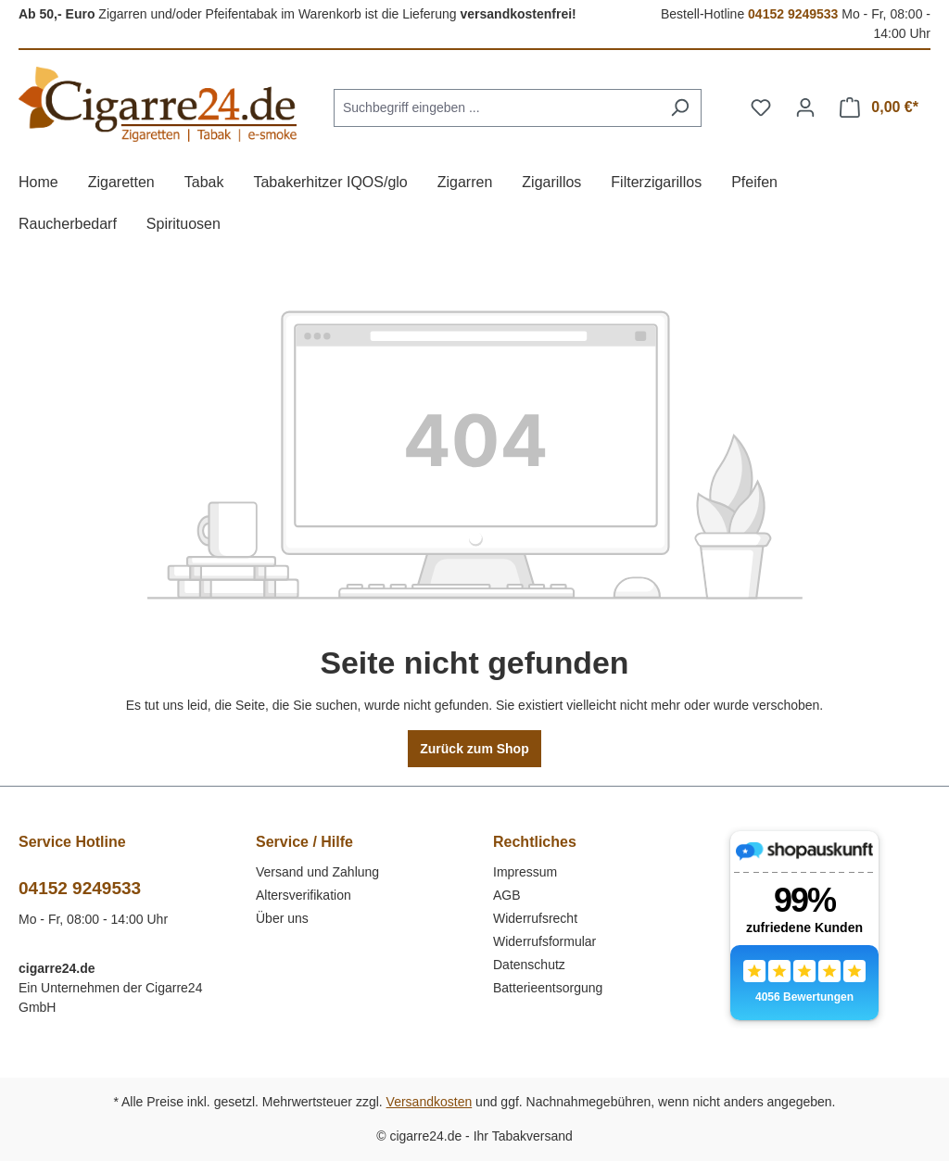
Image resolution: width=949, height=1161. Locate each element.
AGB (507, 895)
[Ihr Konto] (805, 107)
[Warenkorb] (879, 107)
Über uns (282, 918)
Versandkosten (429, 1101)
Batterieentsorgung (547, 987)
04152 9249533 (793, 13)
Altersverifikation (303, 895)
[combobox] (496, 108)
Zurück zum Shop (474, 748)
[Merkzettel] (761, 107)
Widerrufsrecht (535, 918)
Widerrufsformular (544, 941)
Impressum (525, 871)
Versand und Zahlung (317, 871)
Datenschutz (529, 964)
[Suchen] (680, 108)
